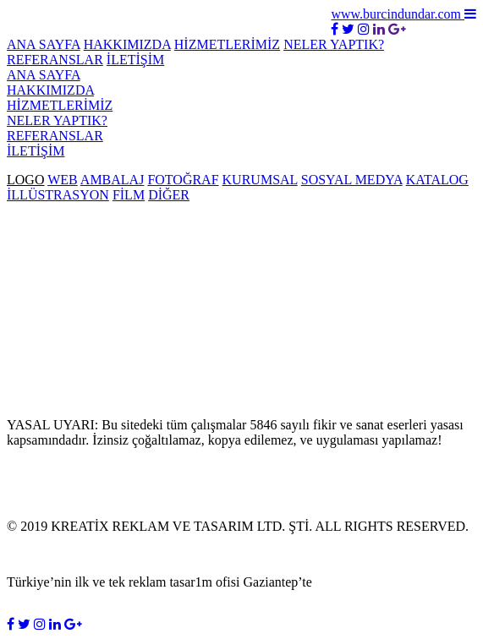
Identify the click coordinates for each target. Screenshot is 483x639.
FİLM (129, 195)
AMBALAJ (112, 179)
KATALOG (437, 179)
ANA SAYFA (43, 44)
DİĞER (168, 195)
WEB (62, 179)
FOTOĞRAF (182, 179)
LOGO (25, 179)
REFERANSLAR (55, 59)
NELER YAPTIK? (333, 44)
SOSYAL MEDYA (352, 179)
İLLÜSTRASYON (58, 195)
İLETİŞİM (135, 59)
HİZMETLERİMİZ (227, 44)
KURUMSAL (260, 179)
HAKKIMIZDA (127, 44)
